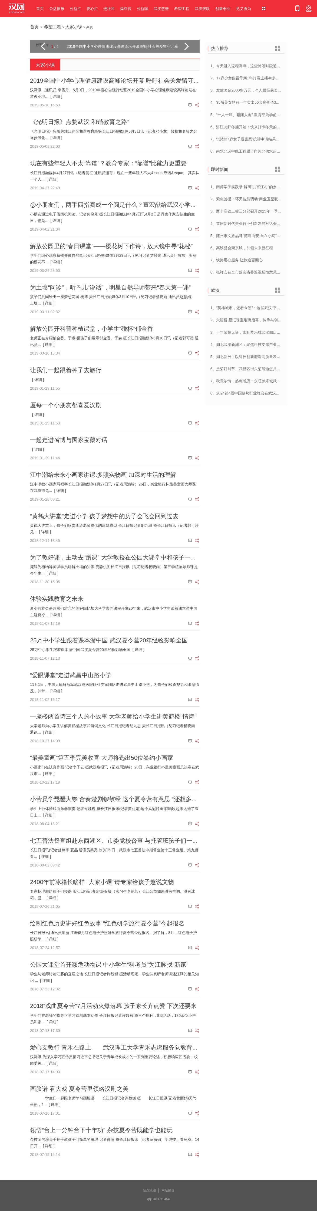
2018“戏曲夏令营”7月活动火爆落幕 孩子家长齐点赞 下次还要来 (113, 1006)
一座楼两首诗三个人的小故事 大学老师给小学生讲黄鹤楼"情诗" (113, 716)
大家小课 (73, 27)
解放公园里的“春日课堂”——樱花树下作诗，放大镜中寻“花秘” (111, 246)
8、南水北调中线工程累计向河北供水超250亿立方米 (254, 151)
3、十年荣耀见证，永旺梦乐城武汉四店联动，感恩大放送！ (260, 332)
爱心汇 (92, 8)
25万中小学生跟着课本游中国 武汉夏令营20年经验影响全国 (109, 640)
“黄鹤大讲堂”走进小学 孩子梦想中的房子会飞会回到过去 (104, 516)
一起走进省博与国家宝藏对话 (68, 440)
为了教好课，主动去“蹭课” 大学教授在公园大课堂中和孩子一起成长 (119, 557)
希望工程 (181, 8)
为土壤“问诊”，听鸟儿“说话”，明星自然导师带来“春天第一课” (110, 287)
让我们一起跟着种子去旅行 (65, 370)
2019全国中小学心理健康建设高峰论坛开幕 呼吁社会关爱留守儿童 (118, 80)
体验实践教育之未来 (57, 598)
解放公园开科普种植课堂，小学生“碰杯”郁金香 (91, 328)
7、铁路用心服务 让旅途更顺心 (236, 260)
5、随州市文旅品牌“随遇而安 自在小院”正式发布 (251, 236)
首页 (40, 8)
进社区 (109, 8)
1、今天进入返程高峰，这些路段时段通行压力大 (251, 66)
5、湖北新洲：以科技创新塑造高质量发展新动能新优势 (256, 357)
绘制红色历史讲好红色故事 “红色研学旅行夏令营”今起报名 (107, 923)
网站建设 (167, 1190)
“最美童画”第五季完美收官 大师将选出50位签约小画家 (101, 757)
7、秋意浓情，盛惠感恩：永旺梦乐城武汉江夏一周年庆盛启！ (262, 381)
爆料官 (125, 8)
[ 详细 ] (56, 96)
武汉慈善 (161, 8)
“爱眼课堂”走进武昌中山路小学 (70, 675)
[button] (43, 46)
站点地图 (149, 1190)
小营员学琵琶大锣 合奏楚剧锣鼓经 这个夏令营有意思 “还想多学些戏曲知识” (129, 799)
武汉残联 (202, 8)
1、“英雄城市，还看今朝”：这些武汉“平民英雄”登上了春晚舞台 (263, 308)
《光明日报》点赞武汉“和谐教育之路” (79, 122)
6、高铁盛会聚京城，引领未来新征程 (241, 248)
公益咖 (142, 8)
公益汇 (75, 8)
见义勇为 (243, 8)
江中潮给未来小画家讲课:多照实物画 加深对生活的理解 (103, 474)
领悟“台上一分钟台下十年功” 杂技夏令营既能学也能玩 (101, 1130)
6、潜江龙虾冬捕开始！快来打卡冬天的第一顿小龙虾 (255, 127)
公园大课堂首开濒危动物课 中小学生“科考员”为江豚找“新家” (109, 964)
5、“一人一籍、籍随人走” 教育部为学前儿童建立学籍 (254, 115)
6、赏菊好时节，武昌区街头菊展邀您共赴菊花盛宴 (253, 369)
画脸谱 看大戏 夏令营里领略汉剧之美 (79, 1088)
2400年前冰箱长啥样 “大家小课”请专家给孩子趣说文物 (102, 882)
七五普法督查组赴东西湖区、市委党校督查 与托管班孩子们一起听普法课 (126, 840)
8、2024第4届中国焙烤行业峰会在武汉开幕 (247, 393)
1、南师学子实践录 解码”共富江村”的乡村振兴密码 (253, 187)
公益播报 (56, 8)
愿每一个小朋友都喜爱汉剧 (65, 405)
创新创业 (222, 8)
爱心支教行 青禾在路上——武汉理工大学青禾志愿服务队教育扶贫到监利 (126, 1047)
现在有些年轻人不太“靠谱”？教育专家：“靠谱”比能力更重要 (108, 163)
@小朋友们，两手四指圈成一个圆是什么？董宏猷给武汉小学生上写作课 (125, 204)
